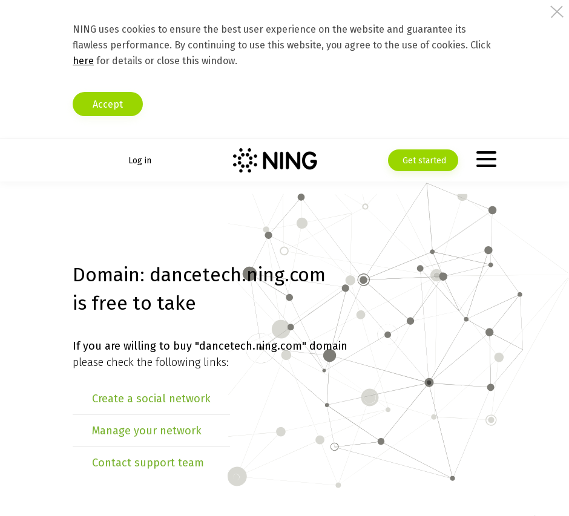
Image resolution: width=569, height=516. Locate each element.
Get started (423, 160)
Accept (108, 104)
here (83, 61)
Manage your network (147, 430)
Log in (139, 160)
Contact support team (148, 462)
